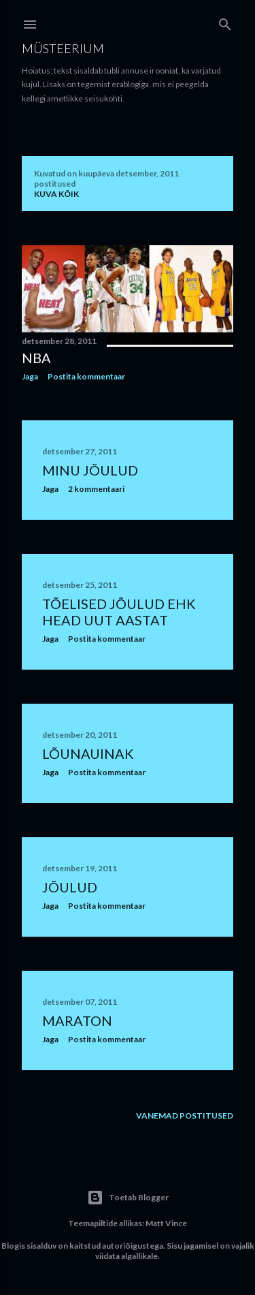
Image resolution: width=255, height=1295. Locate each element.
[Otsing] (225, 21)
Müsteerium (63, 48)
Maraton (77, 1020)
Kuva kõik (56, 194)
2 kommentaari (96, 489)
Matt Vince (166, 1223)
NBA (36, 357)
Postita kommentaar (86, 376)
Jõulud (69, 887)
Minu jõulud (90, 470)
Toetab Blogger (128, 1197)
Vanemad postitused (184, 1115)
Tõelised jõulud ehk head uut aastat (119, 611)
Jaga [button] (30, 376)
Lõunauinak (88, 753)
